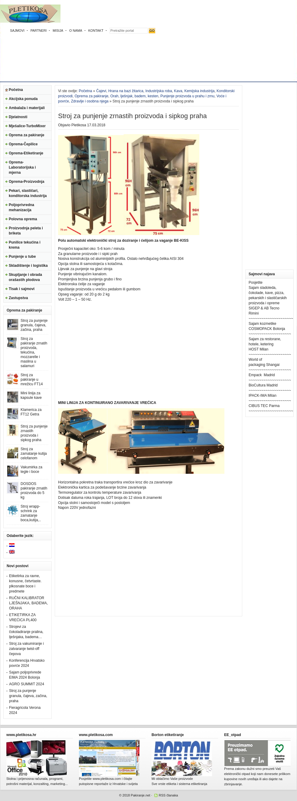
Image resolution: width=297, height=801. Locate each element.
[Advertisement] (202, 42)
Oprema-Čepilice (23, 144)
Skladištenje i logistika (28, 265)
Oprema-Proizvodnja (26, 181)
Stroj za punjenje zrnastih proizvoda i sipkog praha (34, 433)
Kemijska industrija (199, 91)
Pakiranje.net (140, 795)
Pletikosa (78, 125)
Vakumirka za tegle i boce (31, 469)
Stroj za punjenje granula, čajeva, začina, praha (34, 325)
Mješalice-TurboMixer (27, 126)
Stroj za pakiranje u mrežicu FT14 (32, 379)
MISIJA (58, 30)
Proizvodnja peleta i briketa (26, 230)
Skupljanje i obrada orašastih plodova (25, 277)
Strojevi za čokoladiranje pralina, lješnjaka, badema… (26, 632)
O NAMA (75, 30)
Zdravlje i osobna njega (90, 101)
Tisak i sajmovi (21, 289)
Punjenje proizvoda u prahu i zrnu (187, 96)
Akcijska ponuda (23, 99)
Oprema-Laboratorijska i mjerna (22, 167)
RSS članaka (168, 795)
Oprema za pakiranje (26, 135)
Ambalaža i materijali (27, 108)
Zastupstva (18, 298)
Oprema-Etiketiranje (26, 153)
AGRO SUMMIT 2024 (26, 684)
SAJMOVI (17, 30)
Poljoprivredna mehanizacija (21, 207)
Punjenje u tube (22, 256)
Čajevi (101, 91)
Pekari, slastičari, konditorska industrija (28, 193)
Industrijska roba (158, 91)
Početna (16, 90)
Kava (178, 91)
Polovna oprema (23, 219)
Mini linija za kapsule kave (31, 395)
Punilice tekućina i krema (25, 245)
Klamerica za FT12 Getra (31, 412)
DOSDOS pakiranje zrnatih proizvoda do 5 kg (34, 490)
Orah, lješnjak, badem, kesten (134, 96)
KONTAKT (95, 30)
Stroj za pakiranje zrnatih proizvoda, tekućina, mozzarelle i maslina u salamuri (34, 352)
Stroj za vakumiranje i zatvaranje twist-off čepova (26, 648)
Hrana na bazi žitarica (125, 91)
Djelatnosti (18, 117)
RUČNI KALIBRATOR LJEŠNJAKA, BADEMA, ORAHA (28, 603)
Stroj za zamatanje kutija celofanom (34, 453)
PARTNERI (39, 30)
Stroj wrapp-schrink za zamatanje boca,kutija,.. (31, 513)
